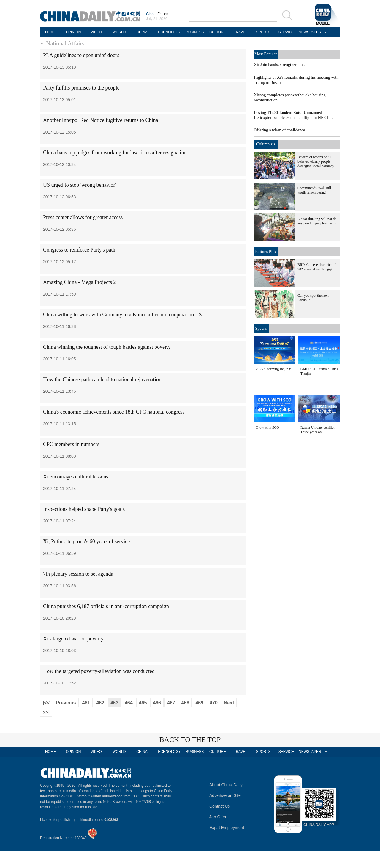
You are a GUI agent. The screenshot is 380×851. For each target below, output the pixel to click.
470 (214, 702)
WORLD (119, 32)
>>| (46, 712)
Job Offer (217, 816)
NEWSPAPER (309, 32)
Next (229, 702)
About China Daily (226, 784)
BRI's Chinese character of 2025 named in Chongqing (316, 267)
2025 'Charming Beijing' (273, 369)
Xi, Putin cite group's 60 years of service (86, 541)
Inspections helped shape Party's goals (84, 509)
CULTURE (217, 32)
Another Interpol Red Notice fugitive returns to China (100, 120)
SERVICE (286, 32)
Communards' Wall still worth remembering (314, 190)
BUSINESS (195, 32)
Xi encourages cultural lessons (75, 477)
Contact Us (219, 806)
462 (100, 702)
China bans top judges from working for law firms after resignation (115, 153)
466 (157, 702)
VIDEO (96, 32)
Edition (157, 14)
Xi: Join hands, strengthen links (280, 64)
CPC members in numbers (71, 444)
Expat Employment (226, 827)
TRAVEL (240, 32)
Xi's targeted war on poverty (73, 639)
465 (143, 702)
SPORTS (263, 32)
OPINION (73, 32)
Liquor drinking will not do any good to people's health (316, 221)
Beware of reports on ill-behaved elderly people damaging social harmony (315, 161)
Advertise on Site (225, 795)
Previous (66, 702)
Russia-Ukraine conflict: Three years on (317, 430)
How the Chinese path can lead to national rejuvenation (102, 379)
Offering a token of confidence (279, 130)
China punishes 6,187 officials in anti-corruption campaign (106, 606)
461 (86, 702)
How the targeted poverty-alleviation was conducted (99, 671)
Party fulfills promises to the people (81, 88)
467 (171, 702)
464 (129, 702)
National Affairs (65, 43)
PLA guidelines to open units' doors (81, 55)
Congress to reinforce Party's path (79, 250)
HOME (50, 32)
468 (185, 702)
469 (199, 702)
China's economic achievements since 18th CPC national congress (114, 412)
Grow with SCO (267, 428)
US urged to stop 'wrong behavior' (79, 185)
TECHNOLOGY (168, 32)
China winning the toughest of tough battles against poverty (107, 347)
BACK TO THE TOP (190, 739)
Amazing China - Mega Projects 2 (79, 282)
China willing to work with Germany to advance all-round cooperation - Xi (123, 315)
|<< (46, 702)
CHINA (141, 32)
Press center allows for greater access (83, 217)
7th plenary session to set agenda (78, 574)
